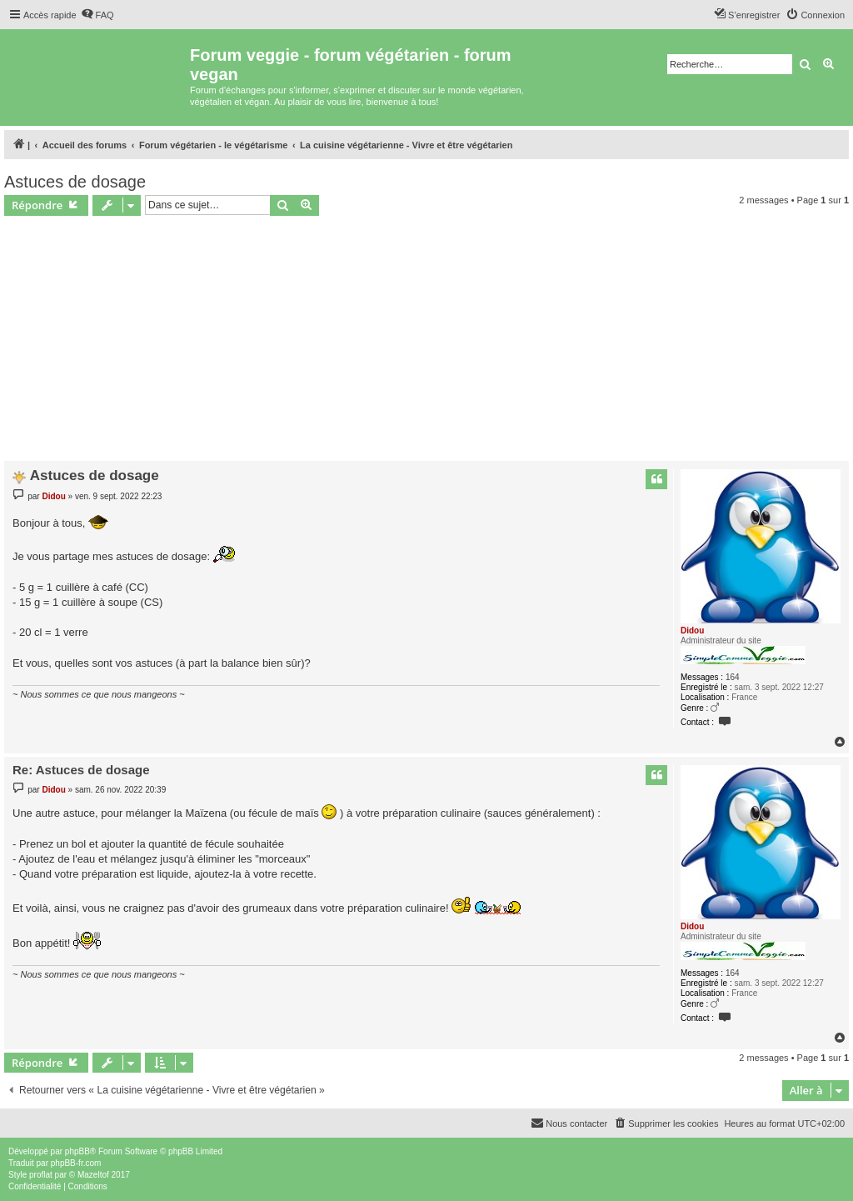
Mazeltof (93, 1174)
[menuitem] (97, 15)
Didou (692, 630)
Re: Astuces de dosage (81, 770)
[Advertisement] (426, 341)
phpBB (77, 1151)
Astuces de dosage (75, 182)
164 (733, 677)
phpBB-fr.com (76, 1163)
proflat (40, 1174)
